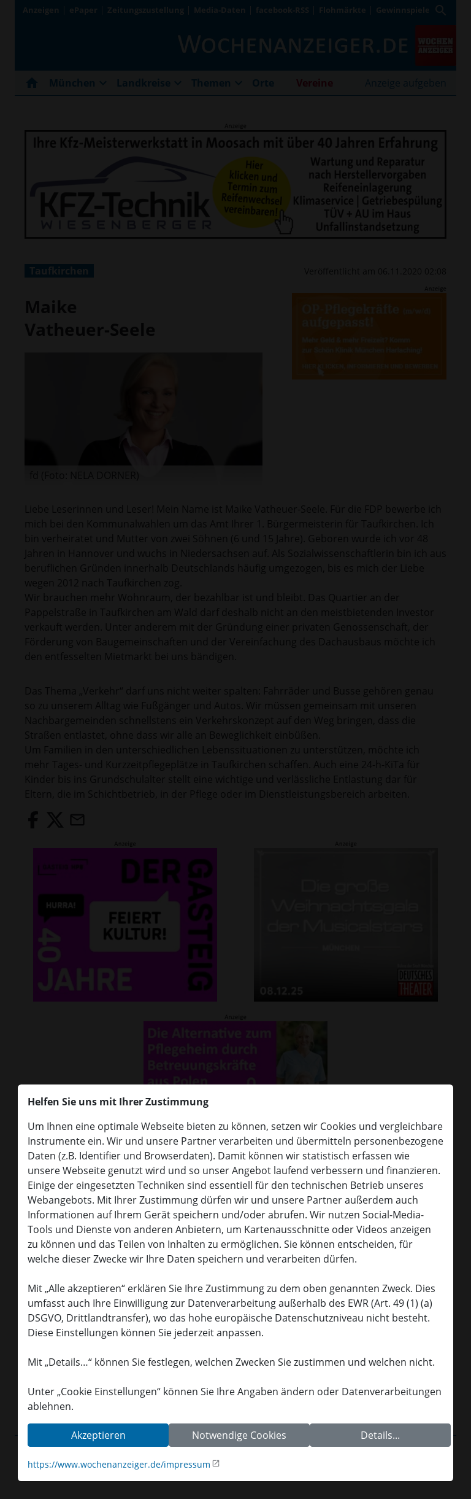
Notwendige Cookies (239, 1435)
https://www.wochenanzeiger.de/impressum (119, 1464)
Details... (380, 1435)
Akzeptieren (98, 1435)
